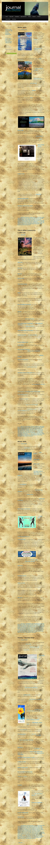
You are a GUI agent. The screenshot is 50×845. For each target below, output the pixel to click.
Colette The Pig (29, 827)
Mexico (20, 631)
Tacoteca (19, 220)
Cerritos (25, 222)
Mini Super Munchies (38, 428)
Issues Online (8, 19)
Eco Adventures (28, 836)
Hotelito (21, 828)
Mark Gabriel (27, 447)
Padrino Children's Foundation (30, 219)
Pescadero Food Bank (23, 398)
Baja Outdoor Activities (21, 624)
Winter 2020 (22, 441)
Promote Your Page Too (8, 49)
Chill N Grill (37, 426)
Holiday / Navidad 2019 (26, 638)
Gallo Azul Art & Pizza (23, 218)
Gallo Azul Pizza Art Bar (36, 427)
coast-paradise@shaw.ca (32, 409)
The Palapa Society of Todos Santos (27, 220)
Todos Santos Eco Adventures (27, 221)
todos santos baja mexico (38, 431)
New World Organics (21, 219)
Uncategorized (35, 221)
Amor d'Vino (23, 623)
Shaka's (40, 222)
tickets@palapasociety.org (23, 394)
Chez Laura (32, 426)
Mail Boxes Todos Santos (25, 428)
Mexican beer (32, 428)
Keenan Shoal (38, 625)
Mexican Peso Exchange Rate (11, 53)
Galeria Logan (29, 222)
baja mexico (23, 426)
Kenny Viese (25, 828)
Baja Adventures (23, 16)
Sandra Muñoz (26, 649)
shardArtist (28, 430)
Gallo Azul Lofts (30, 218)
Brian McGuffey (37, 624)
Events (29, 16)
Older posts (20, 842)
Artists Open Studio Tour (35, 623)
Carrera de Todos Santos (22, 827)
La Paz (42, 625)
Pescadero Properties (33, 429)
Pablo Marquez (35, 722)
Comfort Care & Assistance (22, 625)
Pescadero (28, 429)
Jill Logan (41, 218)
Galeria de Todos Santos (36, 827)
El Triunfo (37, 217)
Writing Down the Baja (36, 734)
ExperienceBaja (8, 38)
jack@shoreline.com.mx (32, 366)
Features (34, 16)
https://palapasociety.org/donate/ (38, 384)
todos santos (25, 431)
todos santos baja (37, 220)
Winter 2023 (22, 27)
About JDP (11, 16)
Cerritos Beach (27, 426)
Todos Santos (22, 632)
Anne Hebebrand (28, 623)
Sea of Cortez (24, 837)
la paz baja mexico (24, 626)
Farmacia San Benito (22, 334)
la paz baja (32, 828)
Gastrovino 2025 (8, 29)
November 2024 (8, 34)
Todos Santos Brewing (21, 432)
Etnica (40, 217)
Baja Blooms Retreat (39, 825)
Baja (41, 221)
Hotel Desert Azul (36, 218)
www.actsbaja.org (21, 391)
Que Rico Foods (22, 430)
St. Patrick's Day (24, 223)
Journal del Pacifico (35, 222)
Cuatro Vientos (41, 426)
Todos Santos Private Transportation (25, 330)
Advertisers (17, 16)
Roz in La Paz (7, 40)
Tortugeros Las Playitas (22, 776)
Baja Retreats (40, 826)
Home (7, 16)
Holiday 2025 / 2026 (8, 30)
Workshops (14, 19)
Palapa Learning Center (22, 429)
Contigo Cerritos (32, 217)
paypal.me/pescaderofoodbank (32, 404)
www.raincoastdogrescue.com (23, 410)
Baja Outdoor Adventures (25, 217)
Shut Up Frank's (38, 219)
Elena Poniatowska (21, 427)
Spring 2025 (7, 33)
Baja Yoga (37, 835)
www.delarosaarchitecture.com (24, 536)
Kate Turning (42, 433)
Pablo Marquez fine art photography (38, 626)
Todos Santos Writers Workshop (36, 834)
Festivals (38, 16)
